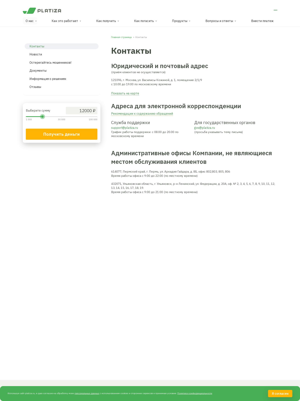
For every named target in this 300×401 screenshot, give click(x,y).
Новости (35, 54)
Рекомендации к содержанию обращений (142, 113)
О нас (30, 21)
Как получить (106, 21)
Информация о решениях (47, 79)
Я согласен (280, 393)
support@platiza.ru (124, 128)
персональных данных (87, 393)
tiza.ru (210, 128)
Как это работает (65, 21)
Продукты (180, 21)
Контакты (36, 46)
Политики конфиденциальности (194, 393)
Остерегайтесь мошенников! (50, 62)
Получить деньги (61, 134)
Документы (37, 70)
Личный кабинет (262, 11)
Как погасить (144, 21)
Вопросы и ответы (219, 21)
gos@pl (199, 128)
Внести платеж (262, 21)
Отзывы (35, 87)
